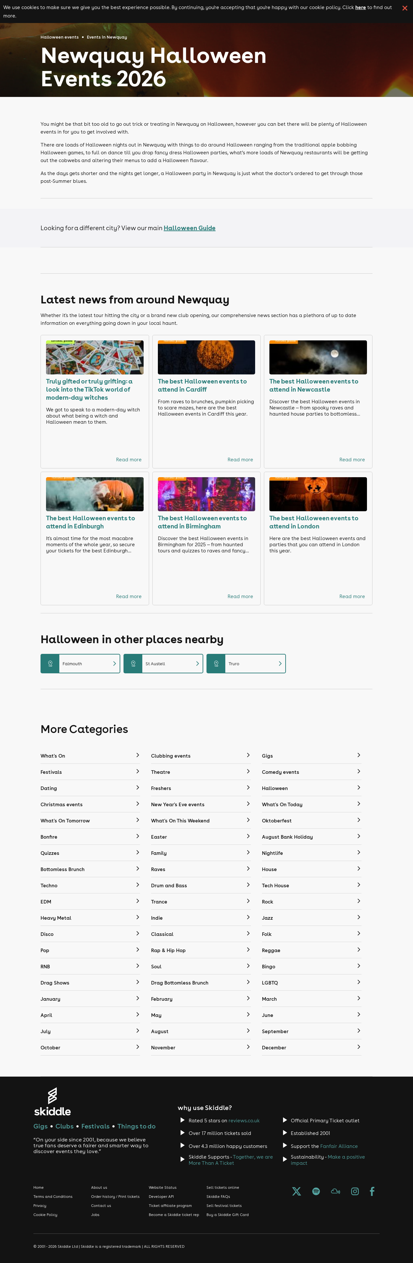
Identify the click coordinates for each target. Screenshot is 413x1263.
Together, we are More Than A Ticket (231, 1160)
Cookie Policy (45, 1214)
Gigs (40, 1126)
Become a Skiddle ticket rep (174, 1214)
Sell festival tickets (224, 1205)
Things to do (136, 1126)
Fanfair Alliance (339, 1146)
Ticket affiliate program (170, 1205)
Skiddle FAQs (218, 1196)
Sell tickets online (222, 1187)
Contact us (101, 1205)
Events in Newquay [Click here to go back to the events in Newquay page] (107, 37)
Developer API (161, 1196)
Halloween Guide (190, 228)
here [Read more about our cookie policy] (360, 7)
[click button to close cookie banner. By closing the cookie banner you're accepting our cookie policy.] (405, 8)
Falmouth (80, 664)
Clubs (64, 1126)
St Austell (163, 664)
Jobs (95, 1214)
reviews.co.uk (244, 1120)
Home (38, 1187)
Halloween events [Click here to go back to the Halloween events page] (60, 37)
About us (99, 1187)
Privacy (39, 1205)
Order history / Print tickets (115, 1196)
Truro (246, 664)
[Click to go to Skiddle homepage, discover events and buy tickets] (52, 1101)
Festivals (95, 1126)
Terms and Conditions (53, 1196)
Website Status (163, 1187)
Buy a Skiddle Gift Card (227, 1214)
